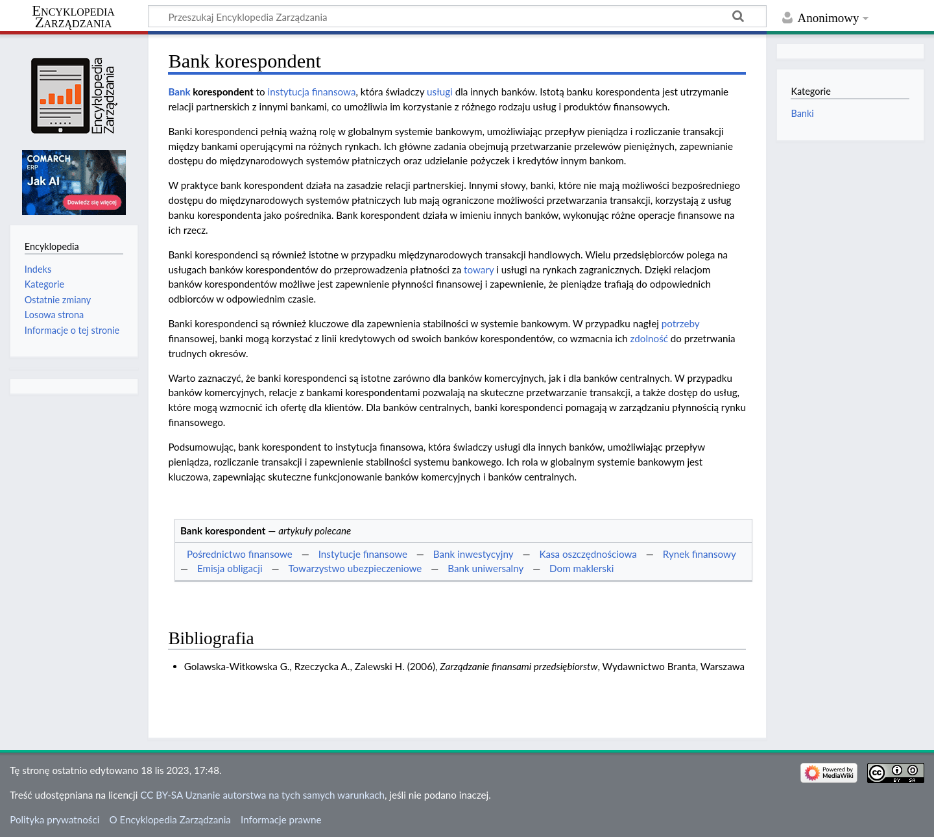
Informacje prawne (281, 819)
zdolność (649, 338)
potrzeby (680, 323)
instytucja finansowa (312, 91)
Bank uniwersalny (485, 568)
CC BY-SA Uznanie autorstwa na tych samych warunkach (262, 795)
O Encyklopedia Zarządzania (170, 819)
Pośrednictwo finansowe (240, 554)
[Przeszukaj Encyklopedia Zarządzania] (457, 16)
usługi (440, 91)
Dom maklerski (581, 568)
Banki (802, 113)
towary (479, 269)
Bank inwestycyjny (473, 554)
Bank (179, 91)
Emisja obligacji (230, 568)
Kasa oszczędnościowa (587, 554)
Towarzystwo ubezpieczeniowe (355, 568)
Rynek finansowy (699, 554)
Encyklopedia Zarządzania (73, 17)
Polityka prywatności (54, 819)
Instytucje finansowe (362, 554)
